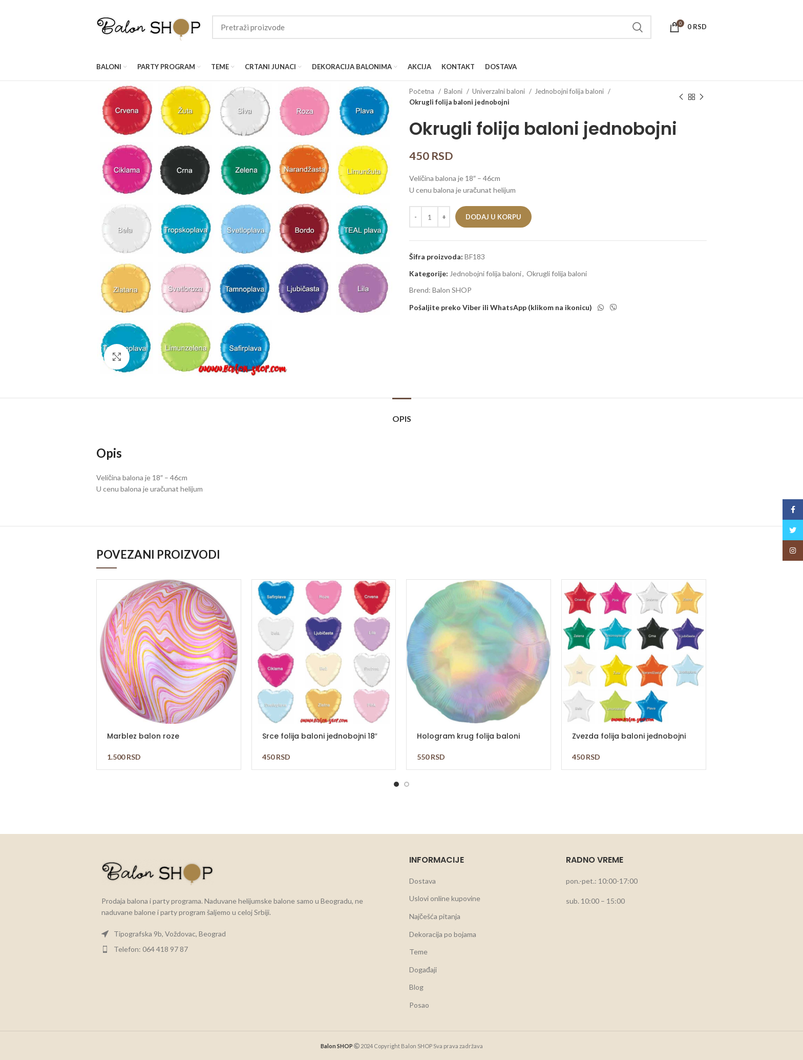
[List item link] (245, 934)
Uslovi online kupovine (444, 898)
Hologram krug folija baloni (468, 736)
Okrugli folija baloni (556, 273)
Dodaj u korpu (493, 217)
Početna (422, 91)
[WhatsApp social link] (601, 307)
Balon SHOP (452, 290)
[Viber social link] (613, 307)
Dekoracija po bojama (442, 934)
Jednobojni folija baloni (570, 91)
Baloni (454, 91)
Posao (419, 1005)
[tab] (401, 413)
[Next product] (701, 97)
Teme (418, 951)
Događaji (423, 969)
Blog (416, 987)
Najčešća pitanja (434, 916)
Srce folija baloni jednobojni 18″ (319, 736)
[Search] (431, 27)
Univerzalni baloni (499, 91)
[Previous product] (681, 97)
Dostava (422, 880)
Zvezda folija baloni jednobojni (629, 736)
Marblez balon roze (143, 736)
